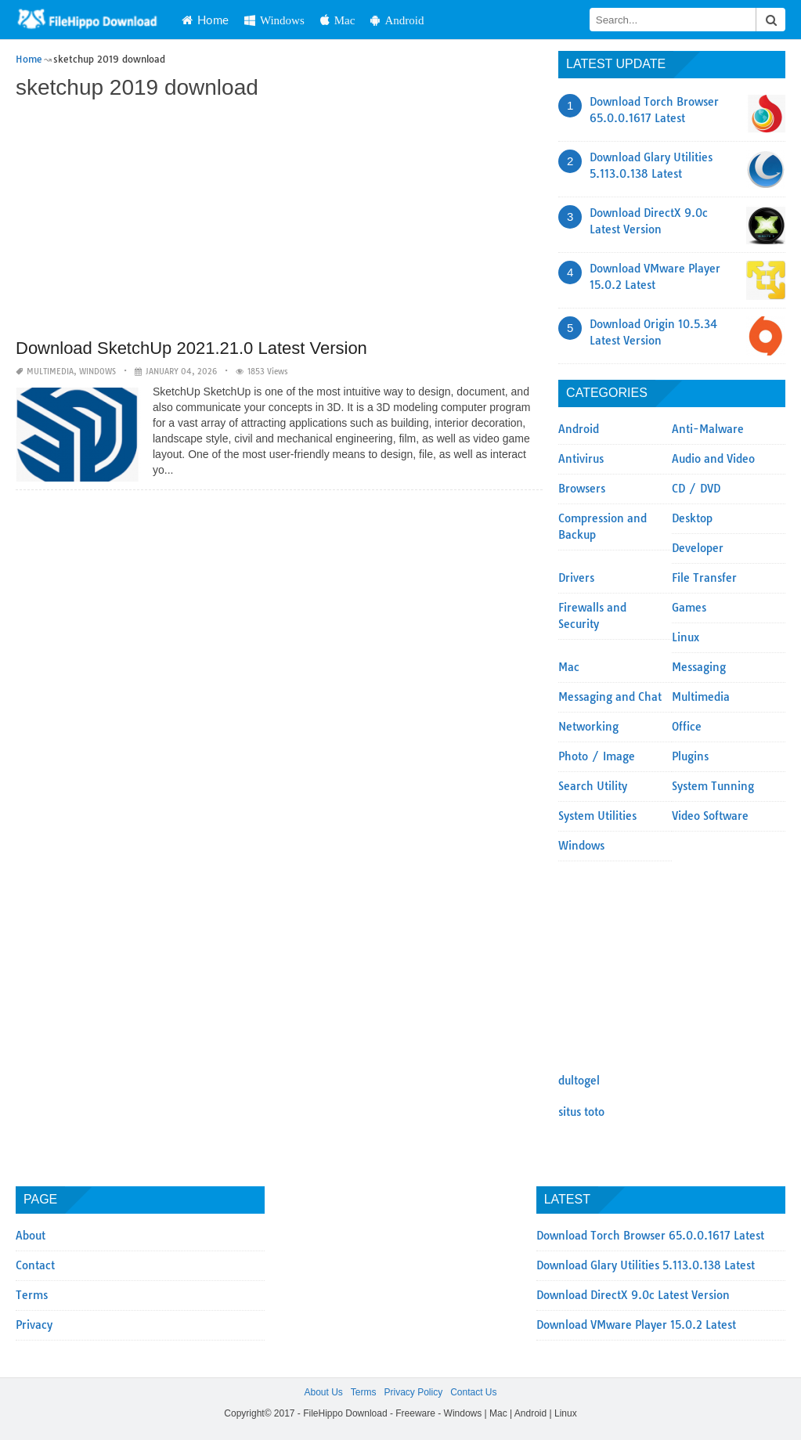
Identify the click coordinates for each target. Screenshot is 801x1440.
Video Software (710, 816)
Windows (274, 20)
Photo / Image (596, 756)
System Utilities (597, 816)
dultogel (579, 1081)
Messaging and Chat (610, 697)
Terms (32, 1295)
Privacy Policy (413, 1392)
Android (397, 20)
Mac (337, 20)
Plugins (690, 756)
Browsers (581, 489)
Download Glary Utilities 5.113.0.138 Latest (645, 1265)
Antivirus (581, 459)
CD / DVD (696, 489)
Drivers (576, 578)
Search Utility (592, 786)
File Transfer (704, 578)
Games (689, 608)
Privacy (34, 1325)
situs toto (581, 1112)
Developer (697, 548)
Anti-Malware (708, 429)
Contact (35, 1265)
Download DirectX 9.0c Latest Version (633, 1295)
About (30, 1236)
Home (205, 20)
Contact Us (473, 1392)
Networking (588, 727)
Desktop (692, 518)
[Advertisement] (279, 220)
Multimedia (50, 371)
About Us (323, 1392)
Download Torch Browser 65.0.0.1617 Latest (650, 1236)
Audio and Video (713, 459)
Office (687, 727)
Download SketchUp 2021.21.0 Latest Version (191, 348)
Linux (685, 637)
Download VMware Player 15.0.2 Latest (636, 1325)
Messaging (699, 667)
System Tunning (713, 786)
